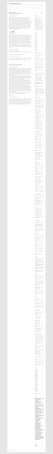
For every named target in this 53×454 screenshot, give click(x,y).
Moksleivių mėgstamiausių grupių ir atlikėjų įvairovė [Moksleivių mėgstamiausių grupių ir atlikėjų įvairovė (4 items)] (39, 408)
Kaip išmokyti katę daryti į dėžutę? (38, 145)
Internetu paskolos (38, 310)
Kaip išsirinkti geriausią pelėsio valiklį (39, 99)
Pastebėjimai (15, 98)
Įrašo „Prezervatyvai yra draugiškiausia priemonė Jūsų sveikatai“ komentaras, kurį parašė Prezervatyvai (39, 265)
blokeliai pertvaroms (25, 99)
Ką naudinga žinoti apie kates (38, 55)
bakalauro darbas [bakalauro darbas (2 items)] (38, 397)
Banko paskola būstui (37, 315)
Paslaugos (10, 9)
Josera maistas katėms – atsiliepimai (39, 181)
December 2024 (36, 370)
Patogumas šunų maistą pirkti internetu (39, 186)
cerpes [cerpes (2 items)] (35, 399)
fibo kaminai (13, 100)
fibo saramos (16, 100)
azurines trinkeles (30, 98)
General (36, 38)
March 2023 (36, 371)
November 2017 (36, 378)
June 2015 (36, 386)
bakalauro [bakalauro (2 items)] (36, 397)
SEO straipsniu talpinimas (38, 150)
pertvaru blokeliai (29, 101)
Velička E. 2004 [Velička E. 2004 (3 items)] (40, 433)
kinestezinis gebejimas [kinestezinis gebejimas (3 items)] (38, 401)
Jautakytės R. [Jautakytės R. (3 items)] (37, 400)
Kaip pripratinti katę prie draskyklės (39, 58)
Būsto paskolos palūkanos (38, 318)
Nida (9, 59)
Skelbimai (18, 98)
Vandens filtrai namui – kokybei (38, 305)
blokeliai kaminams (11, 99)
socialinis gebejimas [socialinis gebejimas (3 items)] (38, 429)
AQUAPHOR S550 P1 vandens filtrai (39, 349)
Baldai (35, 35)
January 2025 (36, 369)
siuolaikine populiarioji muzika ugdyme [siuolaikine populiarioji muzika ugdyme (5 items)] (39, 425)
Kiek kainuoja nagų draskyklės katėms (39, 73)
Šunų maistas (37, 233)
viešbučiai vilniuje (19, 59)
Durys (35, 37)
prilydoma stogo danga (25, 102)
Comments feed (36, 445)
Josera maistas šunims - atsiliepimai (39, 134)
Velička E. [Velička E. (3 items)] (36, 433)
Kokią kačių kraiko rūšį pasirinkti (38, 144)
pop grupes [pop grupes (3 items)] (41, 412)
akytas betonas (26, 98)
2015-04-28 (19, 56)
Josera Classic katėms (37, 178)
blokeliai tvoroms (30, 99)
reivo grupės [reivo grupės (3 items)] (41, 417)
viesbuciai (16, 59)
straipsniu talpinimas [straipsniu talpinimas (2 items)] (37, 430)
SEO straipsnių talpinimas (15, 3)
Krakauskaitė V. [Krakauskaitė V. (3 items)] (37, 401)
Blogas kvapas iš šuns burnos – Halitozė (39, 61)
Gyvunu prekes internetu (38, 131)
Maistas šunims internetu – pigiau (38, 254)
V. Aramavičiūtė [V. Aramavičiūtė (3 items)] (37, 431)
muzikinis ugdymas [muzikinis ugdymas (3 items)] (38, 412)
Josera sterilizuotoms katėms (38, 133)
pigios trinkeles (15, 102)
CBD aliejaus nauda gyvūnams (38, 182)
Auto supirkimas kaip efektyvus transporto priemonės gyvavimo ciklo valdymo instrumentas (39, 153)
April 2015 (36, 388)
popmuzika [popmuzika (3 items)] (36, 413)
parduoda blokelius (20, 101)
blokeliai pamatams (21, 99)
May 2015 (36, 387)
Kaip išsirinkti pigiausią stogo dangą (15, 64)
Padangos (36, 43)
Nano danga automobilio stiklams (38, 156)
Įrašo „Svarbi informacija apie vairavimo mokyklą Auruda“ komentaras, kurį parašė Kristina (39, 268)
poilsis (10, 59)
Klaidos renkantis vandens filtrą (38, 155)
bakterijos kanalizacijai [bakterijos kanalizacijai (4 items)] (39, 398)
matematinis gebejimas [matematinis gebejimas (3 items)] (38, 403)
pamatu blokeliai (16, 101)
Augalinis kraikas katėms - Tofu (38, 141)
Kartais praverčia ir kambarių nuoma (16, 13)
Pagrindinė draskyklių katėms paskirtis (39, 76)
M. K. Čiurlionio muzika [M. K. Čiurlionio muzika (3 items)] (38, 402)
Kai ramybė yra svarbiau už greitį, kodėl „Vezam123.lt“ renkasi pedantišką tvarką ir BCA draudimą (39, 93)
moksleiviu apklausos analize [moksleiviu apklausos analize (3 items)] (39, 405)
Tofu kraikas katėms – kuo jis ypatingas (39, 283)
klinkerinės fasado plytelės (21, 100)
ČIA (9, 52)
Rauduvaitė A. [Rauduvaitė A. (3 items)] (37, 417)
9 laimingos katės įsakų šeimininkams (39, 80)
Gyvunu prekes (37, 52)
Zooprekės (37, 274)
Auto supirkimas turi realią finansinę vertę (39, 335)
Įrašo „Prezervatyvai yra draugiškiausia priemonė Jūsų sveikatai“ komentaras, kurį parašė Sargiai (39, 262)
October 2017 (36, 379)
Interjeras (36, 40)
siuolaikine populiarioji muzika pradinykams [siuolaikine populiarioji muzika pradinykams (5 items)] (38, 421)
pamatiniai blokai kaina (11, 101)
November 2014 (36, 390)
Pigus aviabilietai (38, 220)
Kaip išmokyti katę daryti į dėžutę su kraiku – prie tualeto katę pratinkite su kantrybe (39, 67)
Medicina (36, 42)
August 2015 (36, 385)
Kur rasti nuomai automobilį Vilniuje (39, 228)
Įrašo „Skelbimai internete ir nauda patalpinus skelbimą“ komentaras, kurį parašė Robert (39, 271)
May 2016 (36, 383)
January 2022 (36, 372)
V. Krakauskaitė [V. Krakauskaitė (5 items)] (39, 432)
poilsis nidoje (13, 59)
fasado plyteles (10, 100)
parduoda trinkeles (24, 101)
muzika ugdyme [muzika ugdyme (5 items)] (39, 411)
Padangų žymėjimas (37, 322)
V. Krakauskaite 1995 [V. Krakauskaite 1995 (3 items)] (38, 431)
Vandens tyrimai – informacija (38, 29)
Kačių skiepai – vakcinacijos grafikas (39, 54)
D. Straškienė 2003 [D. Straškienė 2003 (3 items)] (38, 399)
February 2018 (36, 377)
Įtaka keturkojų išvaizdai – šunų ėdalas (39, 191)
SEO (35, 46)
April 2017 (36, 380)
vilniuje (22, 59)
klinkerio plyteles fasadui (27, 100)
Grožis (35, 39)
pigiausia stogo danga (22, 79)
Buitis (35, 36)
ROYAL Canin (36, 185)
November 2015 (36, 384)
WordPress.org (36, 446)
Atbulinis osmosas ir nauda (38, 120)
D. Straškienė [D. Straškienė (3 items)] (38, 399)
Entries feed (36, 444)
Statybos (21, 98)
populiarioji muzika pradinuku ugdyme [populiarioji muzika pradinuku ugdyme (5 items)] (39, 415)
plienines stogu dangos (19, 102)
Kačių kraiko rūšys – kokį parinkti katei (39, 280)
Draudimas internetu (38, 162)
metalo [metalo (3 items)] (36, 403)
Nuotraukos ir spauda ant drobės (38, 88)
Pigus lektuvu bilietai (38, 97)
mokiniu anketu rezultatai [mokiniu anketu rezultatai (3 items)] (39, 404)
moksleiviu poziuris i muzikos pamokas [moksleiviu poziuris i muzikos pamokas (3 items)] (39, 407)
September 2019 (37, 376)
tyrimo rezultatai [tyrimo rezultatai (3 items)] (41, 430)
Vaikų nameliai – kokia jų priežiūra (38, 28)
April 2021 (36, 373)
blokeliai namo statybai (15, 99)
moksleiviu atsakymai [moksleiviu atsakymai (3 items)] (38, 405)
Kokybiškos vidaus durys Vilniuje (38, 126)
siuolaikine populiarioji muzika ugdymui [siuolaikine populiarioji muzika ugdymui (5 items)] (39, 428)
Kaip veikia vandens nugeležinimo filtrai (39, 214)
